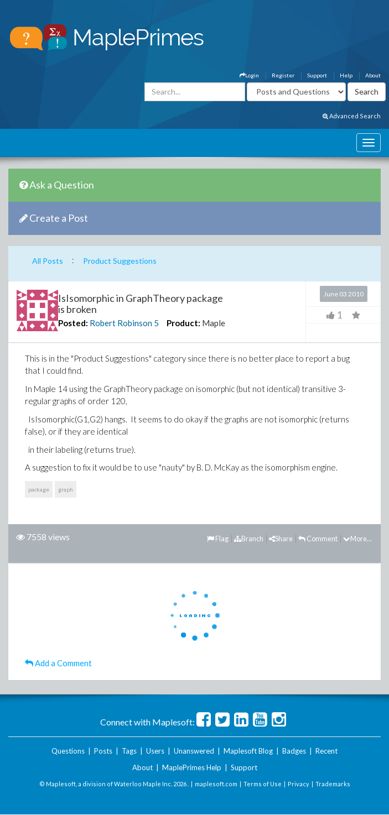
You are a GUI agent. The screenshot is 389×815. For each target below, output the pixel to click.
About (373, 75)
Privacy (298, 783)
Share (281, 538)
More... (357, 538)
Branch (248, 538)
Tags (129, 750)
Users (155, 750)
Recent (326, 750)
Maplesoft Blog (248, 750)
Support (317, 75)
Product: (183, 323)
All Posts (47, 260)
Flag (218, 538)
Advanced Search (352, 115)
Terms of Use (262, 783)
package (38, 489)
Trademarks (332, 783)
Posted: (73, 323)
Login (249, 75)
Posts (103, 750)
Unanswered (194, 750)
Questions (68, 750)
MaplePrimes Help (191, 767)
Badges (294, 750)
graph (65, 489)
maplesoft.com (216, 783)
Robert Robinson (121, 323)
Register (283, 75)
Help (346, 75)
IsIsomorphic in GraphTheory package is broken (140, 303)
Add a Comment (58, 663)
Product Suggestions (120, 260)
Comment (318, 538)
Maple (213, 323)
